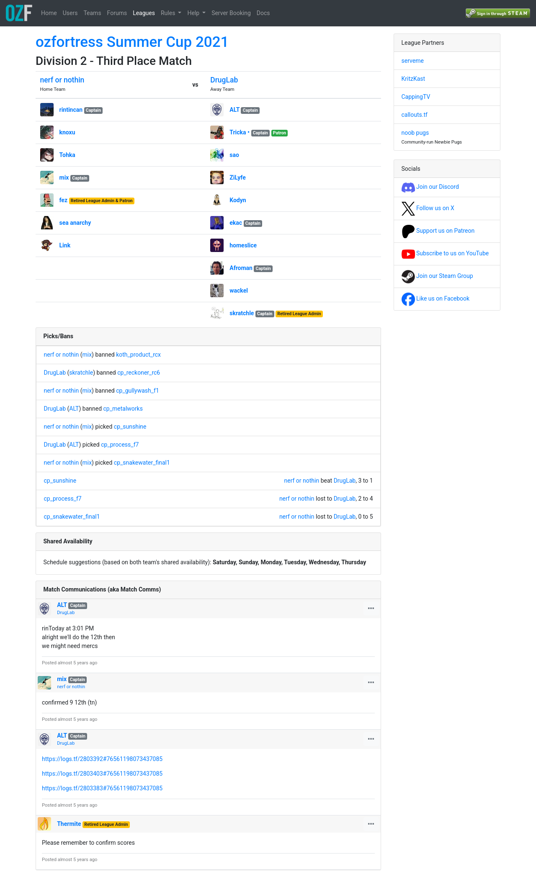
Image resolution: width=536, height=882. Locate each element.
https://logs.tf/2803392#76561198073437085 (102, 759)
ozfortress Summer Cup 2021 (132, 42)
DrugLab (224, 80)
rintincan (71, 109)
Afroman (241, 268)
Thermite (69, 823)
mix (64, 177)
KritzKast (413, 78)
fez (63, 200)
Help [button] (194, 13)
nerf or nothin (62, 80)
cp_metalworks (123, 408)
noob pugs (415, 132)
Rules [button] (169, 13)
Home (49, 13)
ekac (235, 222)
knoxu (67, 132)
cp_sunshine (130, 426)
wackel (238, 290)
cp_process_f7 (120, 444)
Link (65, 245)
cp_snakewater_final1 (142, 462)
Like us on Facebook (436, 298)
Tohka (67, 155)
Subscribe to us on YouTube (445, 253)
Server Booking (231, 13)
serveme (413, 60)
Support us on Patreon (438, 230)
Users (70, 13)
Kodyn (237, 200)
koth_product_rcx (138, 354)
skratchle (241, 313)
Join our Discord (430, 186)
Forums (117, 13)
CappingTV (416, 96)
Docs (263, 13)
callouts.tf (415, 114)
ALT (234, 109)
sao (234, 155)
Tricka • (239, 132)
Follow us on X (428, 208)
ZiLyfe (237, 177)
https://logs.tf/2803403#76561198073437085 (102, 773)
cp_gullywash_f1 (137, 390)
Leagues (144, 13)
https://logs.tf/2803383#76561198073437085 (102, 788)
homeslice (243, 245)
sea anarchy (75, 222)
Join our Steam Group (437, 276)
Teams (92, 13)
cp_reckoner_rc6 (138, 372)
